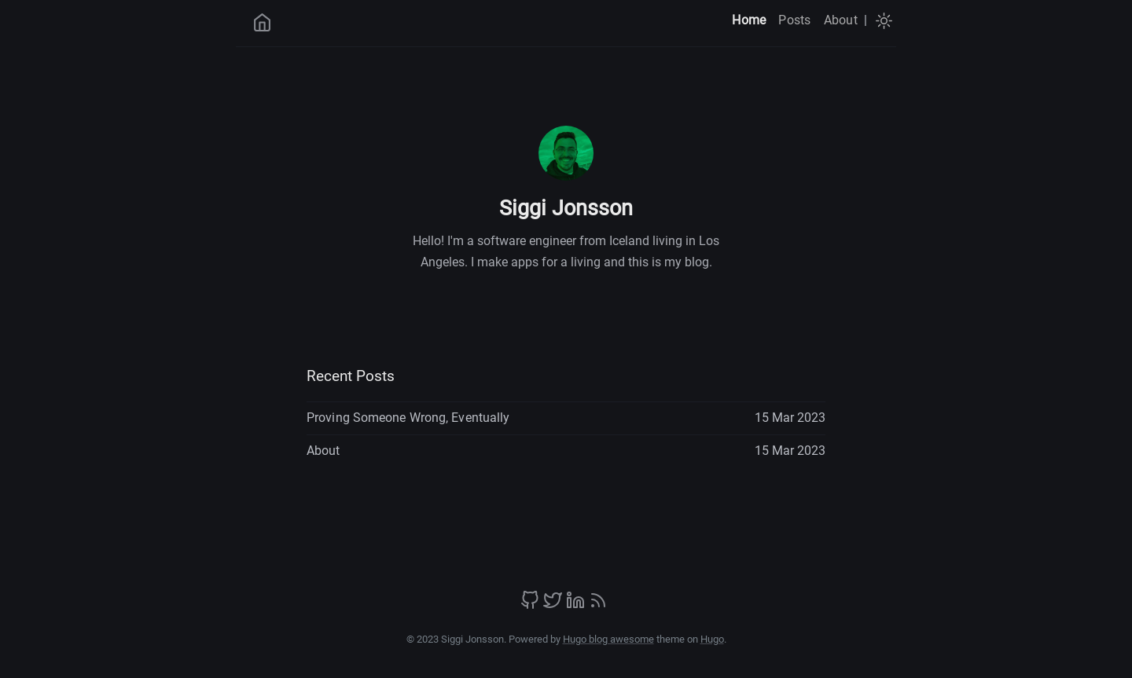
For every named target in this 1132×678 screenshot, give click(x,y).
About (841, 20)
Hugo (712, 639)
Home (749, 20)
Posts (794, 20)
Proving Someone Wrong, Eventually (408, 417)
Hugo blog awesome (608, 639)
